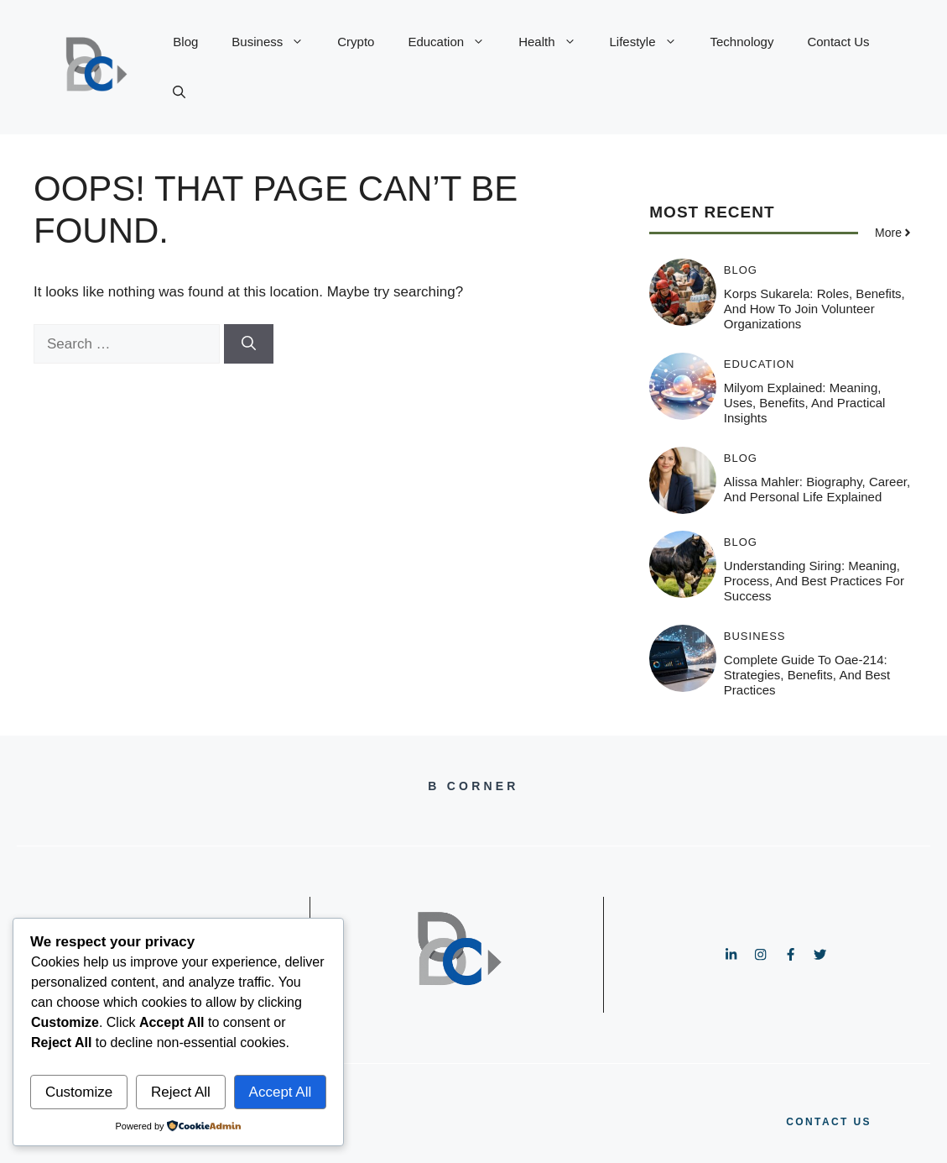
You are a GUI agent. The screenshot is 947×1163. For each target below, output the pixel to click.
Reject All (181, 1092)
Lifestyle (652, 42)
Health (555, 42)
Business (276, 42)
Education (455, 42)
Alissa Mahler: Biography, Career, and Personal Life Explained (817, 489)
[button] (179, 92)
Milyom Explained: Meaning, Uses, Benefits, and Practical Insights (805, 402)
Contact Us (838, 41)
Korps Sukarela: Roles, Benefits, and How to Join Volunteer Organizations (814, 308)
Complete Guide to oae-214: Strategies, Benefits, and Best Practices (807, 674)
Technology (742, 41)
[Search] (248, 344)
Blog (185, 41)
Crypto (355, 41)
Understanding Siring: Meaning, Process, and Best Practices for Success (814, 580)
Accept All (280, 1092)
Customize (78, 1092)
